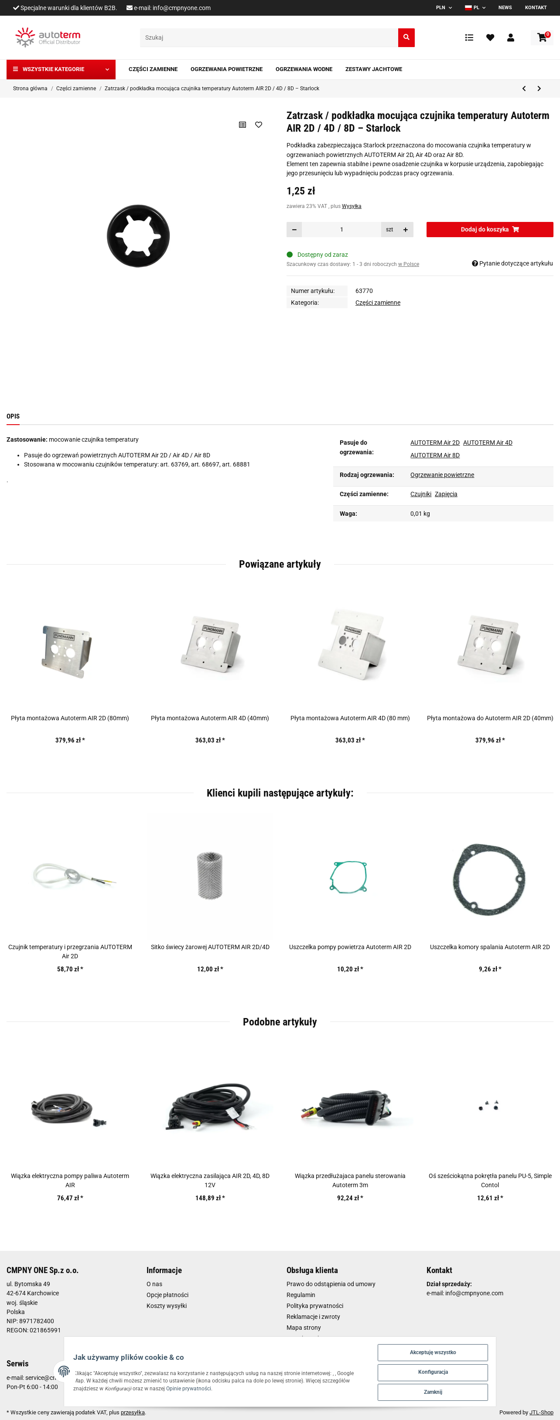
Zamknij (458, 1391)
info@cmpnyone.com (182, 7)
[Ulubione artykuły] (490, 37)
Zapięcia (446, 493)
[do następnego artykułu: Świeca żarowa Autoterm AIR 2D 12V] (539, 88)
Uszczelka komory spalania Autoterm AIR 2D (490, 946)
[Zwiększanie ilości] (405, 229)
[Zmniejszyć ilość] (294, 229)
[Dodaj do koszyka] (490, 229)
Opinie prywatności (89, 1386)
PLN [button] (440, 7)
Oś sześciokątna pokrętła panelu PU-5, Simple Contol (490, 1180)
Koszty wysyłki (167, 1305)
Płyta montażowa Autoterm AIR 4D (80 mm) (350, 718)
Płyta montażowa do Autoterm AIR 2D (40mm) (490, 718)
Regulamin (301, 1294)
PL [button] (472, 7)
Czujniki (420, 493)
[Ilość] (341, 229)
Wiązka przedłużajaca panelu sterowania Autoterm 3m (350, 1180)
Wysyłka (352, 206)
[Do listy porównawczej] (242, 125)
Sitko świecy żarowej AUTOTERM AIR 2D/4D (210, 946)
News (505, 7)
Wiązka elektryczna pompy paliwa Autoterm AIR (70, 1180)
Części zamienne (377, 302)
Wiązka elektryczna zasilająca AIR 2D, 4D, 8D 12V (210, 1180)
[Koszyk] (542, 37)
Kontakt (536, 7)
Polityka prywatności (315, 1305)
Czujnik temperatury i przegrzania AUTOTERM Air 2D (70, 951)
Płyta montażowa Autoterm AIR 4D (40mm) (210, 718)
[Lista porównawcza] (469, 37)
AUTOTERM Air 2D (435, 442)
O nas (154, 1283)
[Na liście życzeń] (258, 125)
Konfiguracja (458, 1369)
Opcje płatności (167, 1294)
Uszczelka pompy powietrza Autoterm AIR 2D (350, 946)
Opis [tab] (13, 416)
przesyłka (133, 1412)
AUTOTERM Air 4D (487, 442)
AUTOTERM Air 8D (435, 455)
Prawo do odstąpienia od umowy (331, 1283)
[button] (511, 37)
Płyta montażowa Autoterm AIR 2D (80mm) (70, 718)
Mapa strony (304, 1327)
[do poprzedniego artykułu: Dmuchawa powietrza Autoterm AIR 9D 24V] (524, 88)
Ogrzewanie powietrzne (442, 474)
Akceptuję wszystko (458, 1348)
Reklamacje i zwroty (313, 1316)
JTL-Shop (541, 1412)
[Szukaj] (269, 37)
